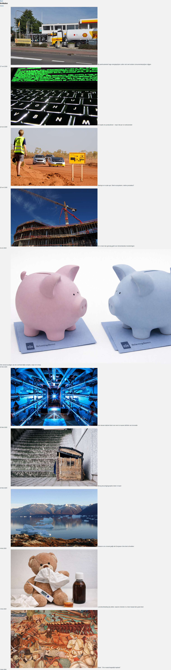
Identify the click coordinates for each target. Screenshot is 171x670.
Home (2, 6)
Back (1, 1)
